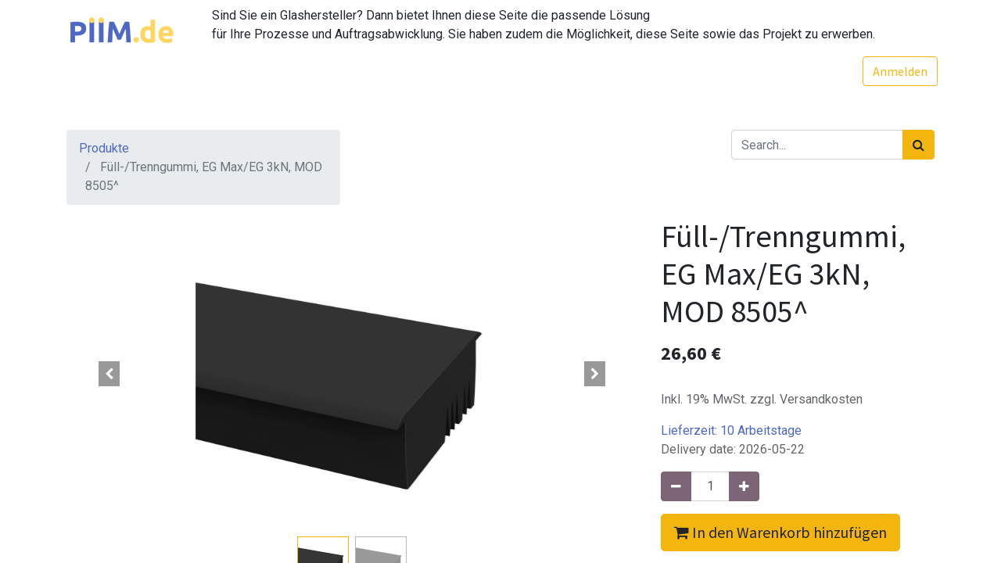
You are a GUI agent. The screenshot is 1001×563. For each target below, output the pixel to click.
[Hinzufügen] (744, 486)
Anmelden (897, 71)
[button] (109, 373)
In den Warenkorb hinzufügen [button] (780, 532)
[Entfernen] (676, 486)
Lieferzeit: (731, 430)
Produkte (104, 148)
